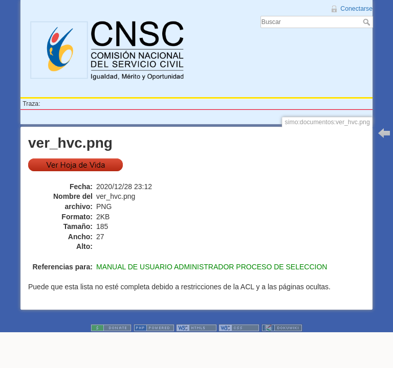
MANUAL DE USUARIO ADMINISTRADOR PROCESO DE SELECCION (211, 267)
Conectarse (356, 8)
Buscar (368, 22)
